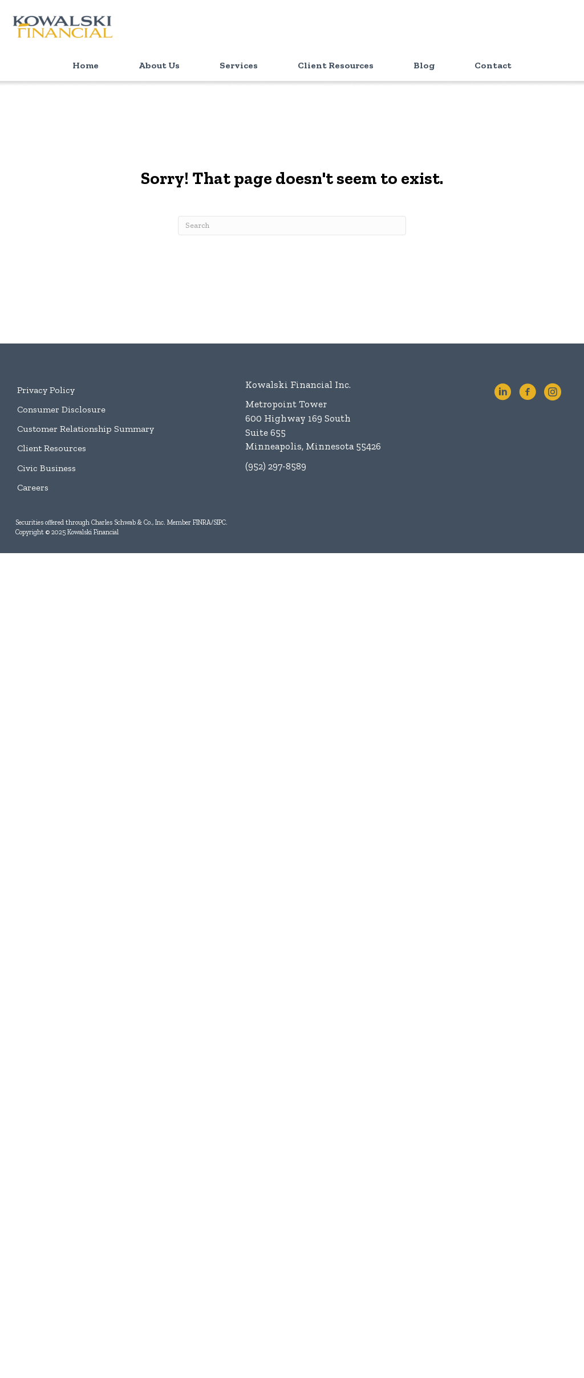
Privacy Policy (46, 390)
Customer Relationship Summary (85, 428)
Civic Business (46, 468)
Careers (32, 487)
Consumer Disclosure (61, 409)
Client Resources (51, 448)
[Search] (292, 225)
